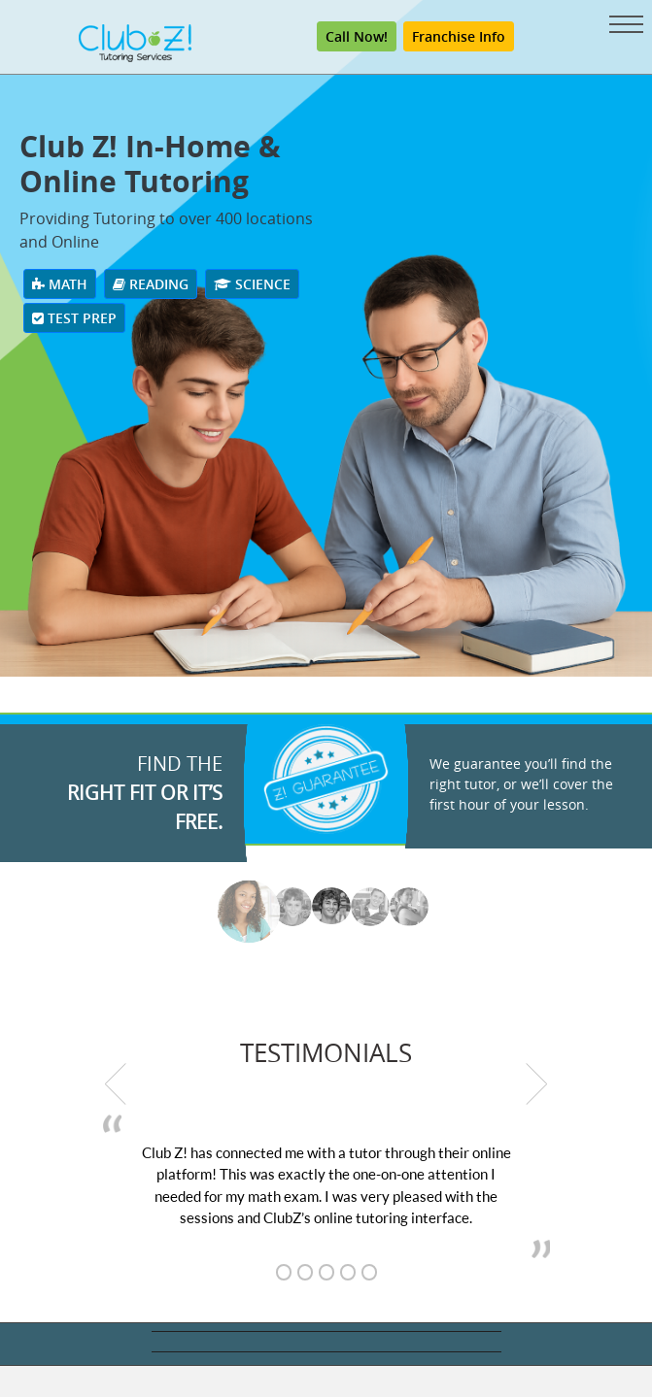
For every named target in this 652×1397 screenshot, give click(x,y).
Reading (151, 284)
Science (252, 284)
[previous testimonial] (116, 1083)
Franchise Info (458, 36)
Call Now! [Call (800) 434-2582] (357, 36)
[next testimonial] (536, 1083)
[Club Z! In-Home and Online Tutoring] (135, 42)
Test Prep (74, 318)
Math (59, 284)
